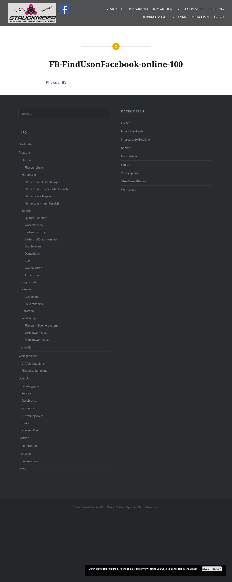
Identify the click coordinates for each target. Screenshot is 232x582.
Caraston (28, 311)
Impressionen (155, 16)
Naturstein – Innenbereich (42, 203)
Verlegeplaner (190, 8)
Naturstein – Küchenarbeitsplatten (47, 189)
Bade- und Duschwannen (41, 239)
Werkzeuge (128, 189)
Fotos (219, 16)
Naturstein (29, 174)
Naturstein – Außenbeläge (42, 182)
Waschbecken (34, 225)
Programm (138, 8)
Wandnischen (33, 268)
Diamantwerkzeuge (37, 339)
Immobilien (163, 8)
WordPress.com (148, 507)
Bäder (25, 423)
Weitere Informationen (185, 569)
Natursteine (129, 156)
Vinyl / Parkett (31, 282)
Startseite (115, 8)
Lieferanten (29, 445)
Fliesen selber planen (35, 370)
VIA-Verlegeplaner (34, 363)
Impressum (200, 16)
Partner (179, 16)
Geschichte (29, 400)
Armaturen (32, 275)
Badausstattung (35, 232)
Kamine (126, 148)
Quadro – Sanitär (36, 217)
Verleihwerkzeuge (36, 332)
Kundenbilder (30, 430)
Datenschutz (30, 461)
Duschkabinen (34, 246)
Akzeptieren (212, 568)
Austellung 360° (32, 416)
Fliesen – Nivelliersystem (41, 325)
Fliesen (125, 123)
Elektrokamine (34, 304)
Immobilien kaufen (133, 131)
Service (26, 393)
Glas (27, 260)
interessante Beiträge (135, 139)
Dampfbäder (33, 253)
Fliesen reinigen (35, 167)
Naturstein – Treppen (38, 196)
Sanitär (126, 164)
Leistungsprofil (31, 386)
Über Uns (216, 8)
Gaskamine (32, 296)
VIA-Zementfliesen (133, 181)
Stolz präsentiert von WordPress (94, 507)
